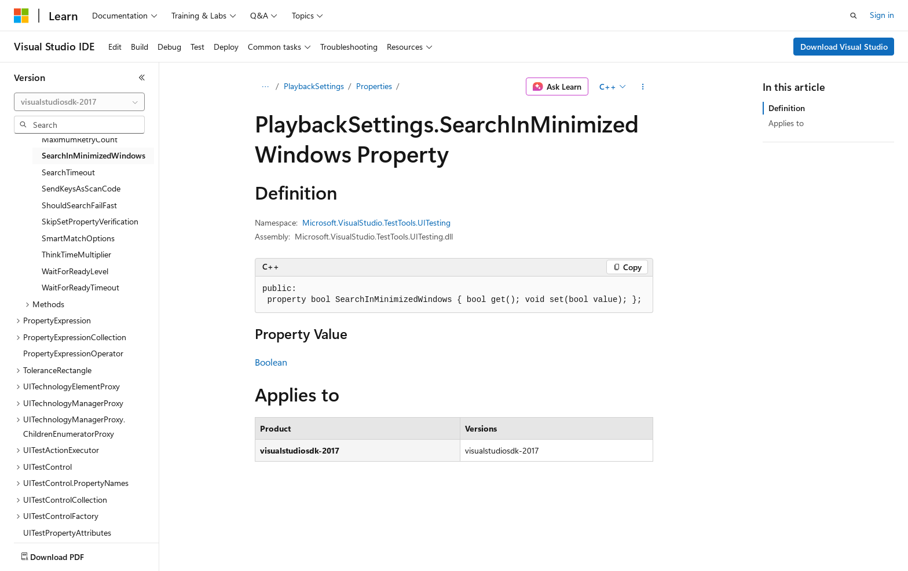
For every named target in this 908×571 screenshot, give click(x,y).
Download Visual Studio (844, 46)
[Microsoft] (21, 15)
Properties (374, 85)
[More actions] (643, 87)
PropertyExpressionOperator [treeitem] (73, 353)
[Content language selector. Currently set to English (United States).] (67, 554)
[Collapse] (142, 77)
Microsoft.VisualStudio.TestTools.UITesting (376, 222)
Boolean (271, 362)
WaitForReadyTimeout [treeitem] (80, 287)
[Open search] (853, 15)
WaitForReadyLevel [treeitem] (75, 271)
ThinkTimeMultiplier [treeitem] (76, 254)
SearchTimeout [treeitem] (68, 172)
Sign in (882, 14)
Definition (786, 107)
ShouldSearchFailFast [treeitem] (79, 205)
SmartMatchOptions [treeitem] (78, 238)
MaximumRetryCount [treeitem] (80, 139)
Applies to (786, 122)
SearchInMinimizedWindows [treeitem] (93, 155)
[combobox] (79, 102)
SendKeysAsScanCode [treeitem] (81, 188)
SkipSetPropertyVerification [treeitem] (90, 221)
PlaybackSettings (314, 85)
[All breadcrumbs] (265, 87)
